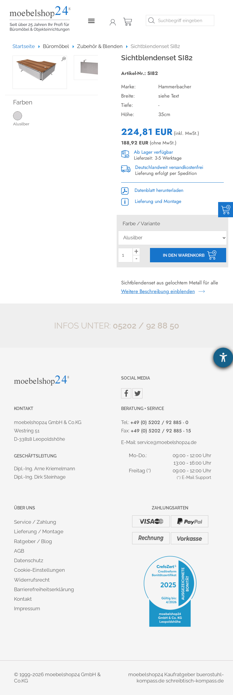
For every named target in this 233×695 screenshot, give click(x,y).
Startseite (26, 46)
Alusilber (26, 118)
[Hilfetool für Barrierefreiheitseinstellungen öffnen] (223, 357)
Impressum (27, 608)
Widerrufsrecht (32, 580)
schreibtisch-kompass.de (195, 681)
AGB (19, 551)
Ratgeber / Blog (33, 541)
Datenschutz (28, 560)
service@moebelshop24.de (166, 442)
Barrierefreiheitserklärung (44, 589)
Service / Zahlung (35, 522)
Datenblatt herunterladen (152, 190)
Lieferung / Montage (38, 531)
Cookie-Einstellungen (39, 570)
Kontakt (23, 599)
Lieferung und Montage (151, 201)
